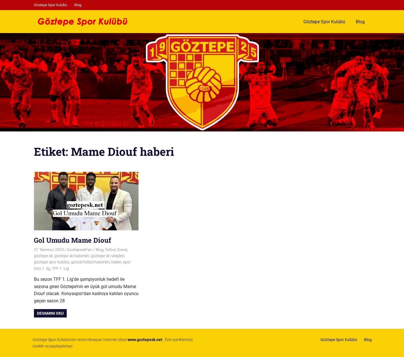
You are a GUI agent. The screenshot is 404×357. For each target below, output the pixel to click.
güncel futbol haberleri (90, 262)
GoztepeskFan (79, 249)
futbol (110, 249)
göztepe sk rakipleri (107, 256)
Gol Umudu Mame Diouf (72, 240)
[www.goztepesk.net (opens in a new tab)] (145, 339)
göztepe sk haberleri (71, 256)
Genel (122, 249)
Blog (77, 5)
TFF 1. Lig (60, 268)
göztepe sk (43, 256)
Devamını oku (50, 313)
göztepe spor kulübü (51, 262)
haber (116, 262)
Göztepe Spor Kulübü (50, 5)
